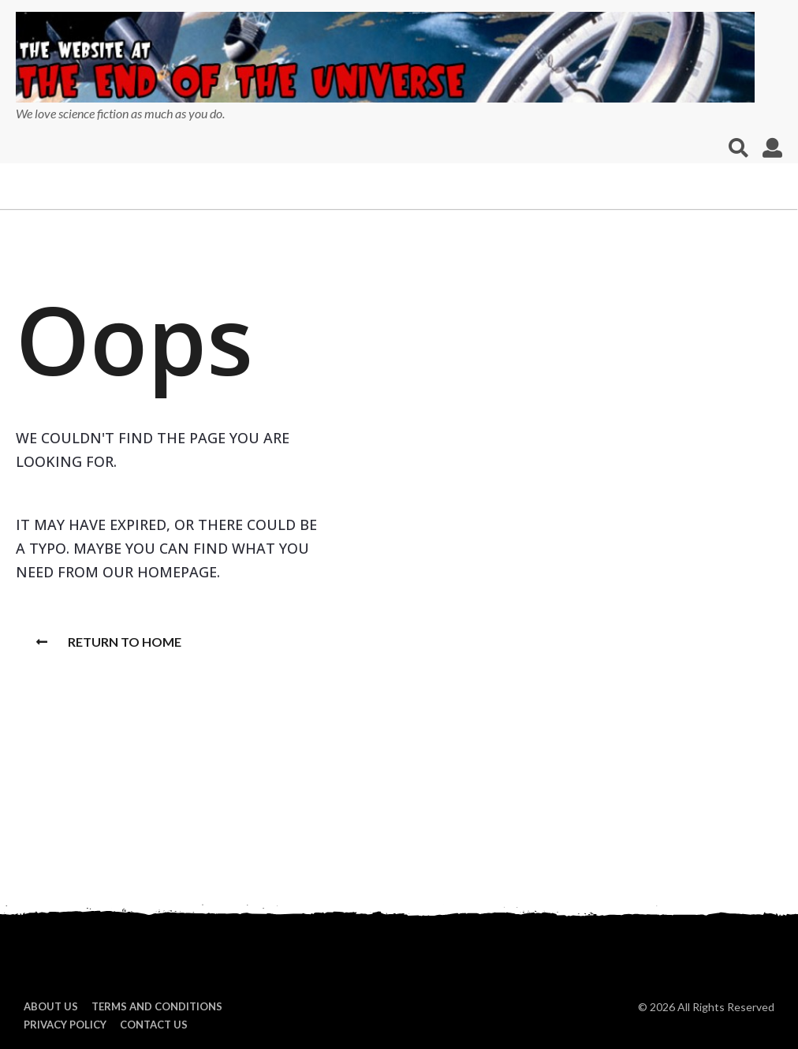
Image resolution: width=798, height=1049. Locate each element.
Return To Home (108, 641)
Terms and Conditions (156, 1006)
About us (51, 1006)
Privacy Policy (65, 1024)
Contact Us (154, 1024)
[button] (738, 147)
